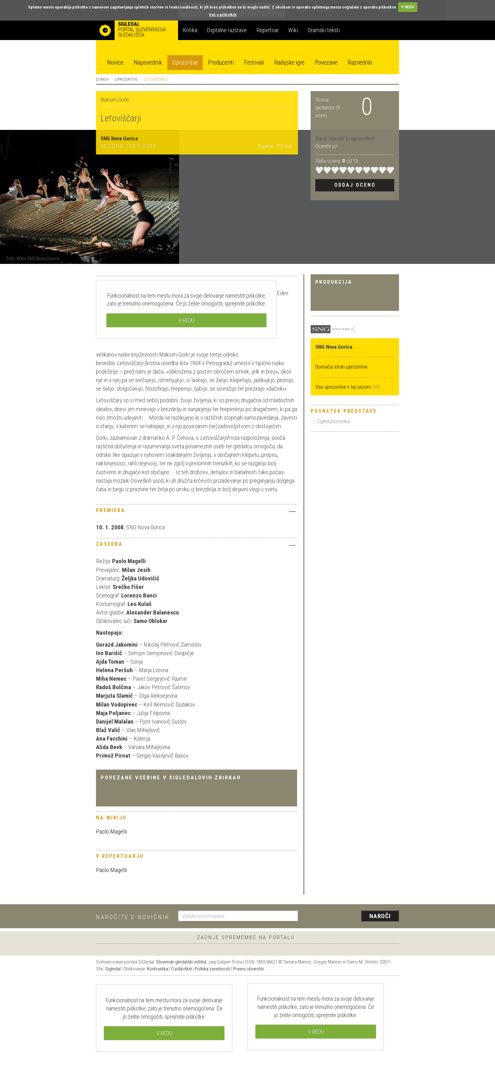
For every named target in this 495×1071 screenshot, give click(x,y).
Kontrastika (157, 969)
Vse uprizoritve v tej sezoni (343, 387)
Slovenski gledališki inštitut (181, 962)
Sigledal (113, 969)
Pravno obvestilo (248, 969)
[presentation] (352, 916)
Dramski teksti (323, 30)
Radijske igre (289, 62)
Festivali (254, 62)
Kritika (190, 30)
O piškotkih (181, 969)
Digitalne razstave (227, 30)
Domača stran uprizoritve (341, 367)
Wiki (293, 30)
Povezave (326, 62)
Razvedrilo (360, 62)
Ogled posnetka (330, 421)
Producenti (221, 62)
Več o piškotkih (222, 14)
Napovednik (148, 62)
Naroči (380, 916)
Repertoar (267, 30)
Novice (115, 62)
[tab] (196, 512)
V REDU (407, 6)
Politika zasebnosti (212, 969)
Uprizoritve (185, 62)
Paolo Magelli (111, 831)
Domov (102, 79)
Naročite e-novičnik (133, 917)
